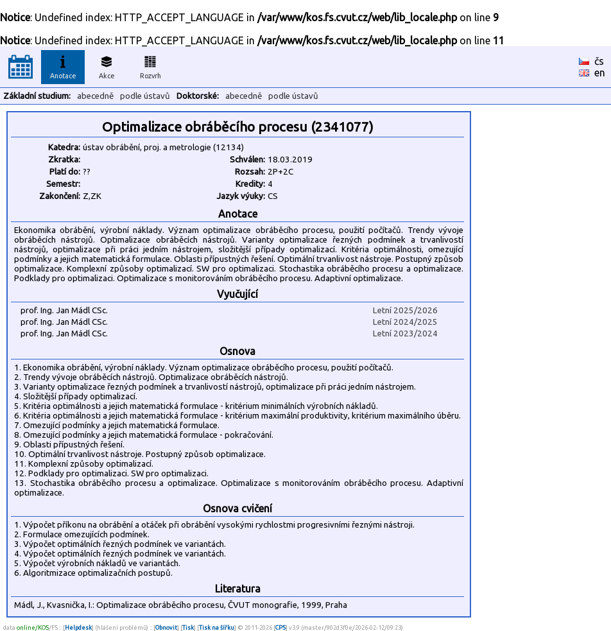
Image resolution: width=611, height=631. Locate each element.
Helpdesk (78, 627)
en (599, 72)
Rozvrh (150, 65)
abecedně (95, 96)
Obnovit (166, 627)
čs (599, 61)
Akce (106, 65)
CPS (280, 627)
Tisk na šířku (216, 627)
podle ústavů (145, 96)
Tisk (188, 627)
